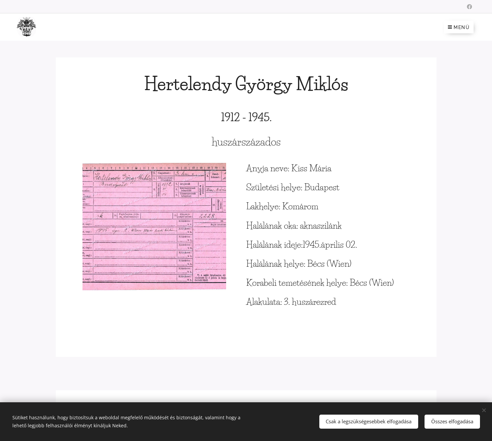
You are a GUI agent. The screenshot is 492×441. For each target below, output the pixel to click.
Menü (459, 27)
